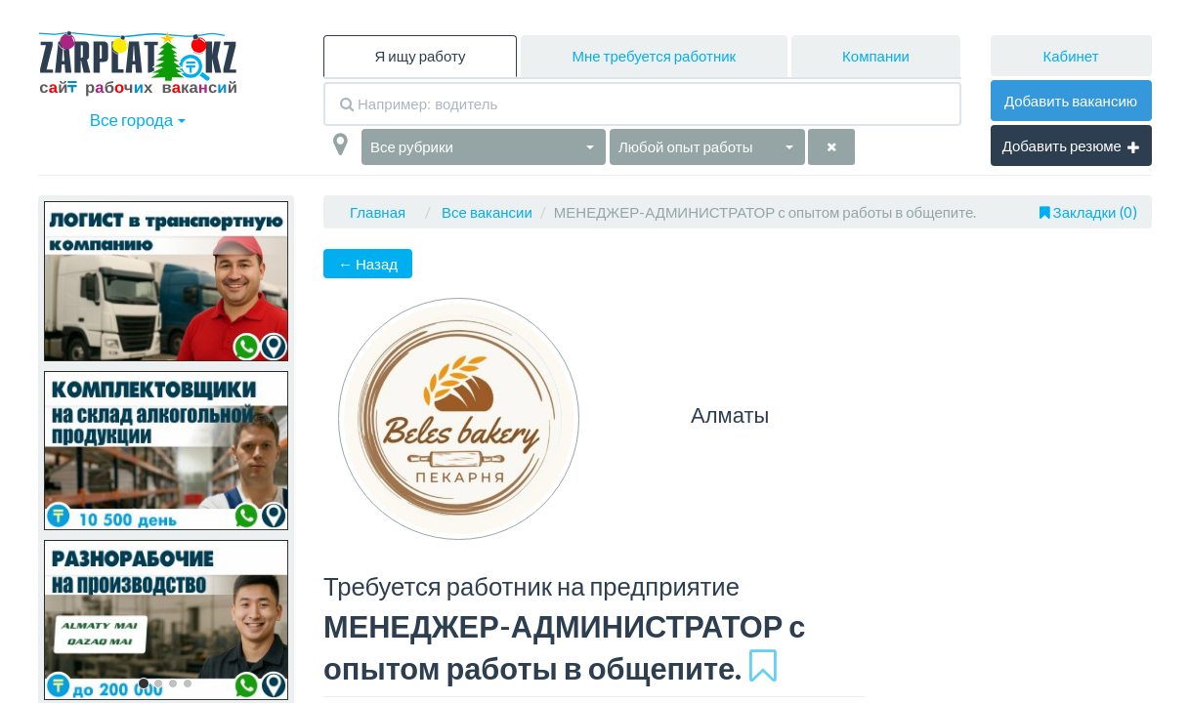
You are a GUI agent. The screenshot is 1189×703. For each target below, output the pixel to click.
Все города (138, 119)
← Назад (368, 263)
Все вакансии (487, 212)
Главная (377, 212)
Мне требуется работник (654, 55)
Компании (876, 55)
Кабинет (1070, 55)
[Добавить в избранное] (763, 664)
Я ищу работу (419, 55)
